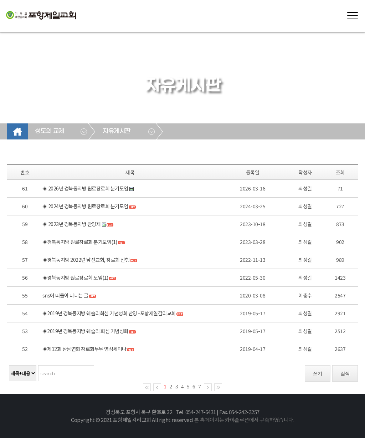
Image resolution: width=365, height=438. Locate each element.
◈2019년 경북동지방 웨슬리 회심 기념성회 (85, 331)
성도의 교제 (49, 131)
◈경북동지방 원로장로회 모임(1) (75, 277)
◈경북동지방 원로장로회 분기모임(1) (79, 241)
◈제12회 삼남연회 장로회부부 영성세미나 (84, 348)
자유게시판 (116, 131)
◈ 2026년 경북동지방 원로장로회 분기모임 (85, 188)
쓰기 (317, 373)
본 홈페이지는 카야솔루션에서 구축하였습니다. (244, 419)
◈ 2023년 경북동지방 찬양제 (71, 224)
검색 (345, 373)
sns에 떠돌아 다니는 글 (65, 295)
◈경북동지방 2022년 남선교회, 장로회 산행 (86, 259)
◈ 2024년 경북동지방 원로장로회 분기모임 (85, 206)
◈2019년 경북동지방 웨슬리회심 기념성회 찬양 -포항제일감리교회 (109, 313)
